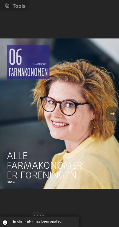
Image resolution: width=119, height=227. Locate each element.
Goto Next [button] (112, 114)
